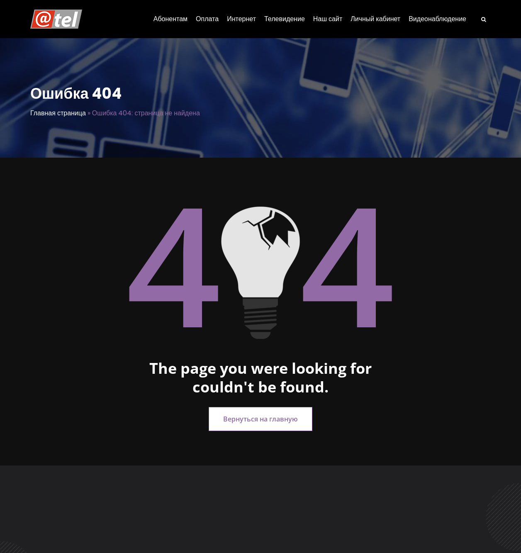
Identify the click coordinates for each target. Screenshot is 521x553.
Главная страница (58, 113)
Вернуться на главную (260, 419)
